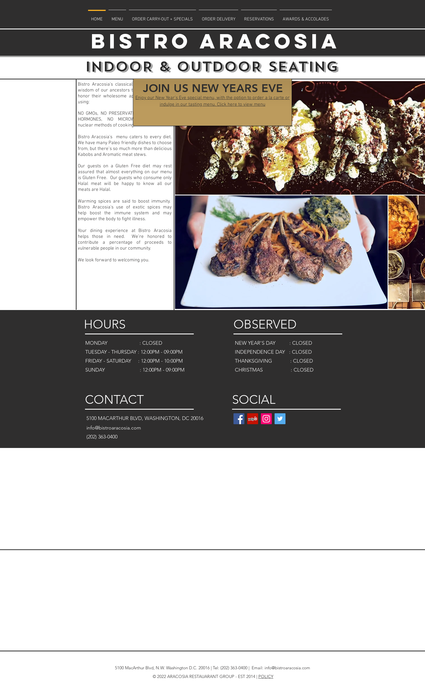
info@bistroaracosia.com (287, 667)
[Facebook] (238, 418)
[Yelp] (252, 418)
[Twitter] (280, 418)
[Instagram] (266, 418)
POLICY (265, 676)
